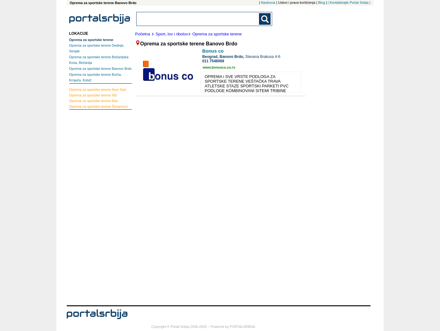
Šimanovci (98, 106)
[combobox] (198, 19)
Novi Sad (97, 89)
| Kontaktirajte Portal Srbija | (349, 2)
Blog (321, 2)
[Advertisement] (94, 207)
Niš (93, 95)
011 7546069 (213, 61)
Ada (93, 101)
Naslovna (268, 2)
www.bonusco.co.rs (219, 67)
